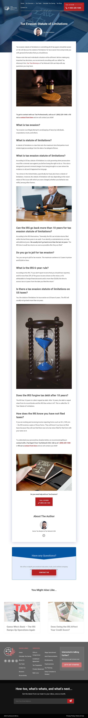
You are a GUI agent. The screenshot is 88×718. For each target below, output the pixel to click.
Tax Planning (48, 673)
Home (22, 3)
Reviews (21, 676)
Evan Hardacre (50, 32)
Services (36, 653)
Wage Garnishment (50, 657)
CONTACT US (44, 572)
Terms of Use (80, 716)
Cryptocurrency (49, 669)
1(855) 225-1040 (44, 503)
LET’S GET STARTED (71, 670)
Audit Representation (51, 661)
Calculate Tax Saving (49, 3)
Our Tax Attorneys (33, 63)
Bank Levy (36, 678)
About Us (21, 665)
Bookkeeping (49, 665)
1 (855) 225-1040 (64, 443)
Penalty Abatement (38, 674)
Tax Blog (59, 3)
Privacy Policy (70, 716)
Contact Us (24, 7)
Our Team (39, 3)
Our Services (29, 3)
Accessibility (23, 680)
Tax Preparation (37, 670)
